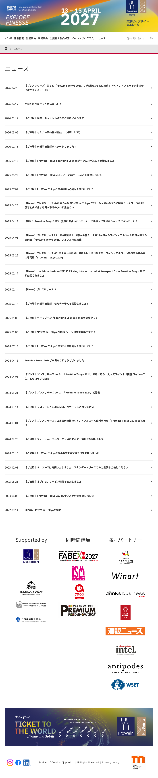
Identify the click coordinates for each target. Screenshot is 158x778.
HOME (8, 38)
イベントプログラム (83, 38)
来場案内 (43, 38)
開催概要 (19, 38)
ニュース (101, 38)
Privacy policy (110, 764)
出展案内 (31, 38)
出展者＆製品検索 (60, 38)
